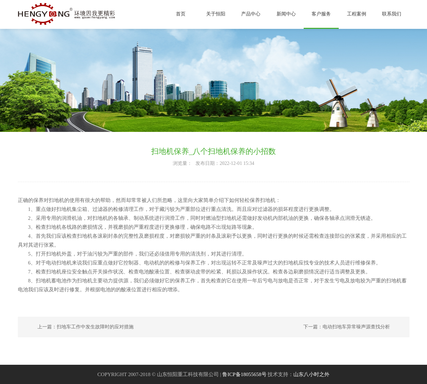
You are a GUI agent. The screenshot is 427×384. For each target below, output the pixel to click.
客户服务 (321, 14)
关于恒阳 (215, 14)
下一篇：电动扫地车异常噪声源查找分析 (346, 326)
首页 (181, 14)
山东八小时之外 (311, 374)
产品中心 (250, 14)
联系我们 (391, 14)
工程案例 (356, 14)
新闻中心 (286, 14)
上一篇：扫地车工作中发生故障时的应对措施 (85, 326)
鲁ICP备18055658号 (244, 374)
